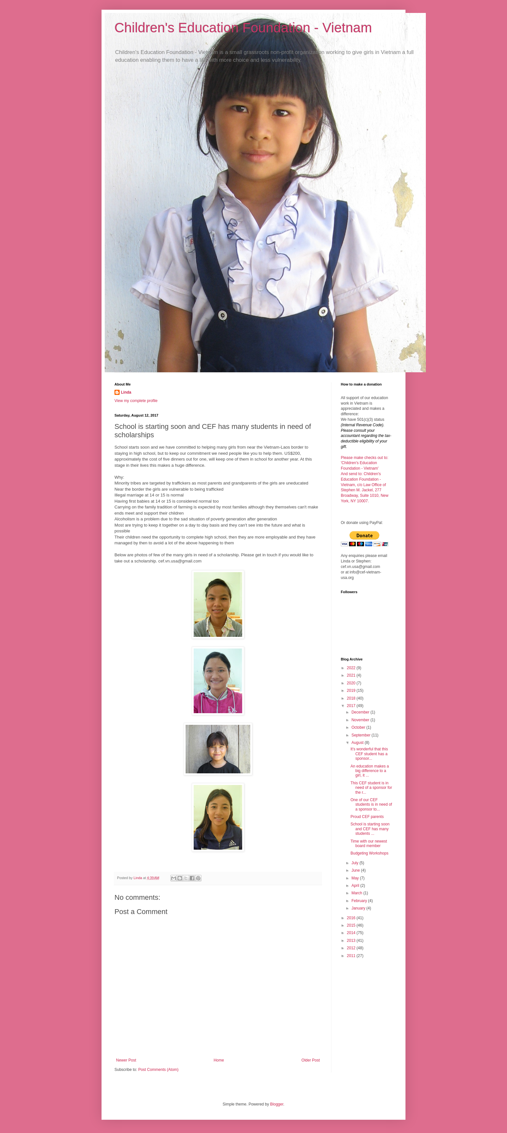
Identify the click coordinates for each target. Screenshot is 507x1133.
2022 (352, 668)
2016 (352, 918)
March (357, 893)
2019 (352, 690)
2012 (352, 948)
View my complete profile (135, 400)
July (355, 863)
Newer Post (126, 1060)
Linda (126, 392)
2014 (352, 933)
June (356, 870)
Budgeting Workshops (369, 853)
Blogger (276, 1104)
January (358, 908)
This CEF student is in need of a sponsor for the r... (371, 788)
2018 (352, 698)
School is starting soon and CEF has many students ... (370, 829)
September (361, 735)
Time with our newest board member (369, 843)
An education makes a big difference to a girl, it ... (370, 771)
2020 (352, 683)
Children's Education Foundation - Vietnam (243, 27)
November (361, 720)
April (355, 885)
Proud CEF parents (367, 816)
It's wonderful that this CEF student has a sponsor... (369, 754)
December (361, 712)
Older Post (310, 1060)
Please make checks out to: (364, 457)
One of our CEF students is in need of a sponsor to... (371, 805)
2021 (352, 675)
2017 (352, 705)
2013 (352, 940)
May (355, 878)
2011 (352, 955)
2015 (352, 925)
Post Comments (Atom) (158, 1069)
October (358, 727)
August (358, 742)
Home (219, 1060)
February (359, 901)
